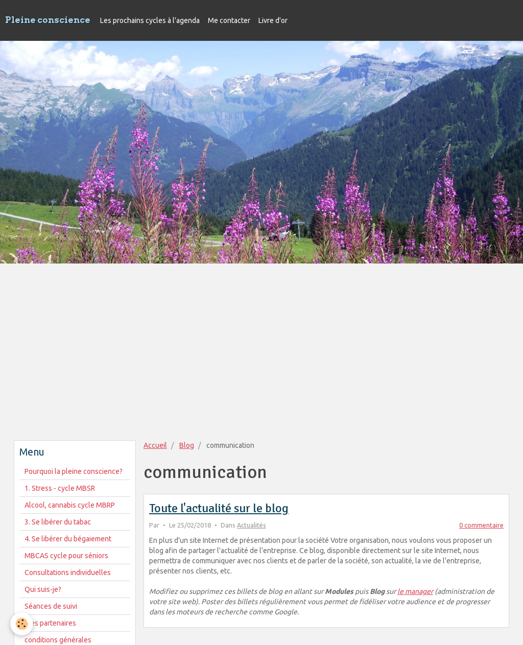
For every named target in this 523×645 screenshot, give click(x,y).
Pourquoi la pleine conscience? (74, 471)
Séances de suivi (51, 606)
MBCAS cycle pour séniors (66, 556)
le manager (415, 591)
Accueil (155, 445)
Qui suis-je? (43, 589)
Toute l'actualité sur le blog (219, 508)
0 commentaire (481, 525)
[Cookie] (21, 623)
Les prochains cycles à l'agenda (150, 20)
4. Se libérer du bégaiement (68, 539)
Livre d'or (273, 20)
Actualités (251, 525)
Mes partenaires (50, 623)
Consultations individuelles (68, 572)
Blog (186, 445)
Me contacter (229, 20)
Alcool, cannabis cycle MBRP (70, 505)
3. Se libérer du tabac (58, 522)
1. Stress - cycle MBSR (60, 488)
